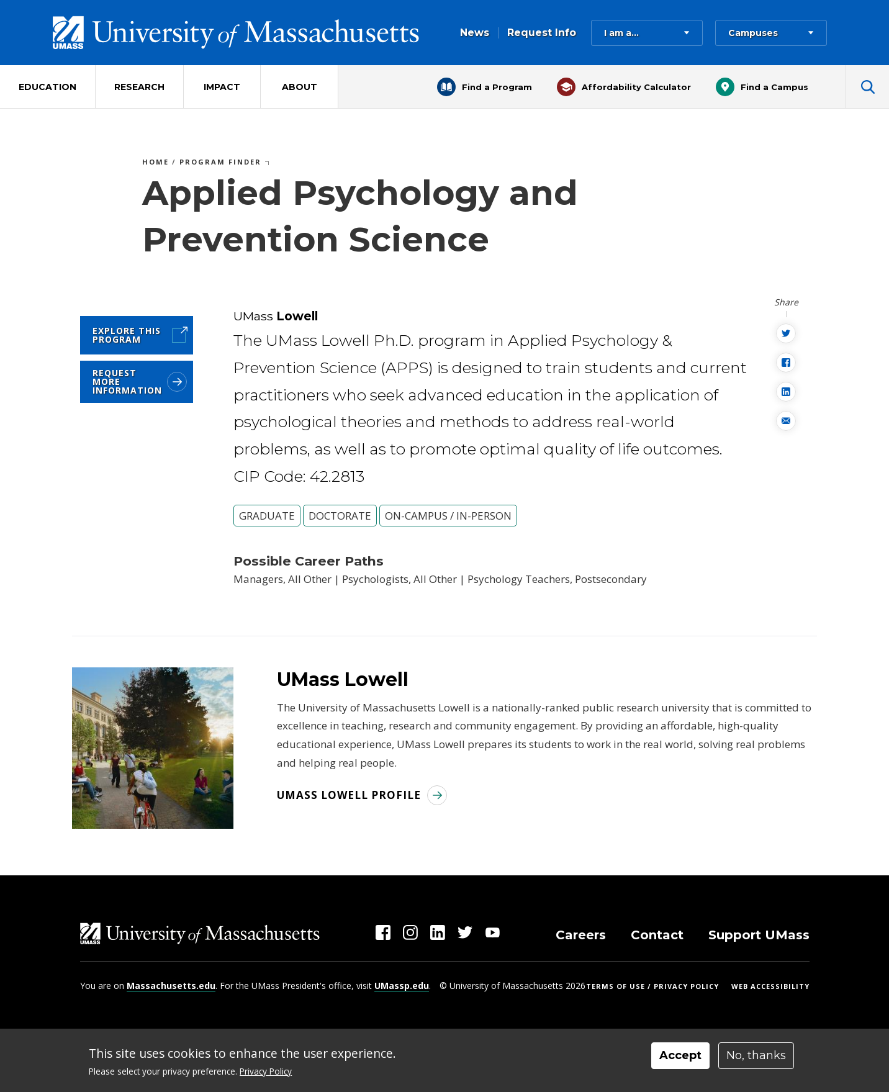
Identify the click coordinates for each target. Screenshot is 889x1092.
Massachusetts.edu (171, 985)
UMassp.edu (401, 985)
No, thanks (756, 1055)
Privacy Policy (266, 1071)
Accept (680, 1055)
